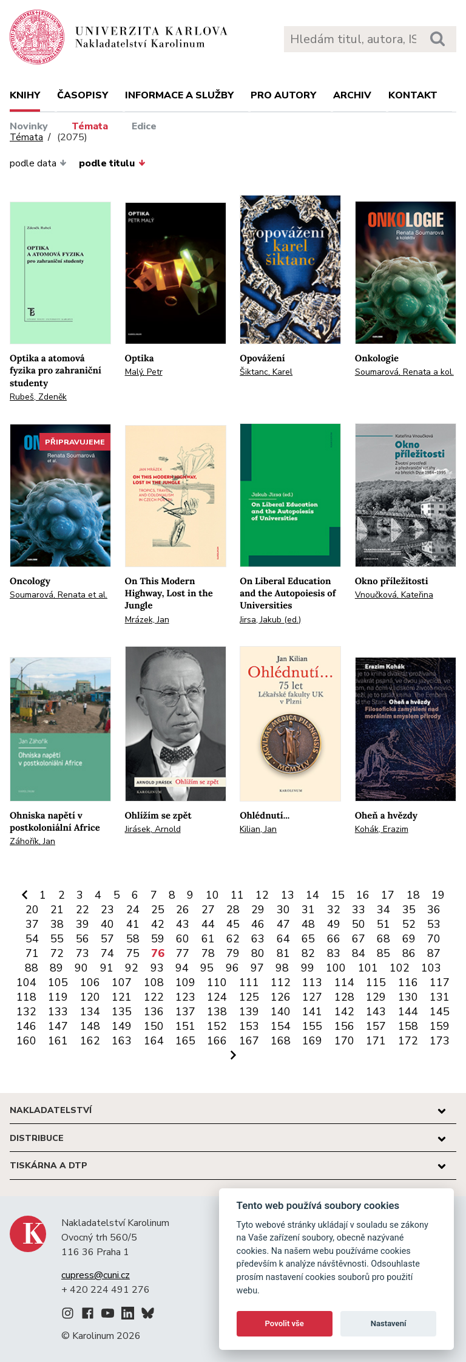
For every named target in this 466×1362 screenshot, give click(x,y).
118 (26, 997)
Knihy (25, 95)
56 (82, 938)
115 (376, 982)
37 (32, 924)
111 (249, 982)
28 (233, 909)
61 (208, 938)
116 (408, 982)
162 (90, 1040)
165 (185, 1040)
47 (283, 924)
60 (182, 938)
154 (281, 1026)
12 (262, 895)
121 (122, 997)
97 (257, 968)
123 (185, 997)
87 (434, 953)
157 (376, 1026)
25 (157, 909)
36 (434, 909)
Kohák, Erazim (381, 829)
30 (283, 909)
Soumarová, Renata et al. (58, 595)
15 (338, 895)
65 (308, 938)
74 (107, 953)
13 (287, 895)
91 (106, 968)
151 (185, 1026)
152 (217, 1026)
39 (82, 924)
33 (358, 909)
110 (217, 982)
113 (312, 982)
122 (154, 997)
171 (376, 1040)
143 (376, 1011)
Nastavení (389, 1323)
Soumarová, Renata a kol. (404, 372)
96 (232, 968)
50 (358, 924)
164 (154, 1040)
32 (333, 909)
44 (208, 924)
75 (133, 953)
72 (57, 953)
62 (233, 938)
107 (122, 982)
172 (408, 1040)
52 (409, 924)
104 (26, 982)
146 (26, 1026)
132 (26, 1011)
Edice (144, 126)
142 (344, 1011)
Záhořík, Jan (32, 841)
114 (344, 982)
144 (408, 1011)
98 (282, 968)
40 (107, 924)
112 (281, 982)
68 (383, 938)
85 (383, 953)
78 (208, 953)
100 (336, 968)
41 (133, 924)
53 (434, 924)
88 (31, 968)
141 (312, 1011)
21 (57, 909)
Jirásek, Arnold (153, 829)
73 (82, 953)
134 (90, 1011)
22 (82, 909)
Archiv (352, 95)
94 (182, 968)
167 (249, 1040)
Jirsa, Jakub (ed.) (270, 619)
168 (281, 1040)
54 (32, 938)
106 (90, 982)
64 (283, 938)
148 (90, 1026)
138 (217, 1011)
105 (58, 982)
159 (440, 1026)
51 (383, 924)
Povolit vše (284, 1323)
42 (157, 924)
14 (312, 895)
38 (57, 924)
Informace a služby (179, 95)
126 (281, 997)
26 (182, 909)
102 (400, 968)
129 (376, 997)
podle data (38, 163)
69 (409, 938)
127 (312, 997)
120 (90, 997)
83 (333, 953)
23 (107, 909)
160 (26, 1040)
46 (258, 924)
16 (363, 895)
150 (154, 1026)
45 (233, 924)
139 (249, 1011)
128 (344, 997)
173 (440, 1040)
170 (344, 1040)
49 (333, 924)
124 (217, 997)
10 (212, 895)
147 (58, 1026)
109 (185, 982)
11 (237, 895)
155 (312, 1026)
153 (249, 1026)
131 (440, 997)
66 (333, 938)
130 (408, 997)
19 (438, 895)
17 (387, 895)
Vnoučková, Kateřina (394, 595)
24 (133, 909)
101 (368, 968)
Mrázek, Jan (147, 619)
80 (258, 953)
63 (258, 938)
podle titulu (112, 163)
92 (131, 968)
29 (258, 909)
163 (122, 1040)
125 (249, 997)
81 (283, 953)
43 (182, 924)
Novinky (29, 126)
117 (440, 982)
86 (409, 953)
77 (182, 953)
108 (154, 982)
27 (208, 909)
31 (308, 909)
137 (185, 1011)
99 (307, 968)
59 (157, 938)
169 (312, 1040)
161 (58, 1040)
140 (281, 1011)
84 (358, 953)
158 (408, 1026)
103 (431, 968)
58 (133, 938)
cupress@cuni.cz (95, 1275)
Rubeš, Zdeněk (38, 397)
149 (122, 1026)
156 (344, 1026)
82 (308, 953)
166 (217, 1040)
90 (81, 968)
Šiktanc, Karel (266, 372)
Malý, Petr (144, 372)
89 (56, 968)
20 (32, 909)
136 (154, 1011)
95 (207, 968)
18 (413, 895)
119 (58, 997)
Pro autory (283, 95)
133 (58, 1011)
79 (233, 953)
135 (122, 1011)
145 (440, 1011)
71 (32, 953)
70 (434, 938)
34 (383, 909)
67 (358, 938)
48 (308, 924)
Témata (90, 126)
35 (409, 909)
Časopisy (82, 95)
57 (107, 938)
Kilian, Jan (258, 829)
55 (57, 938)
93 (157, 968)
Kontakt (412, 95)
